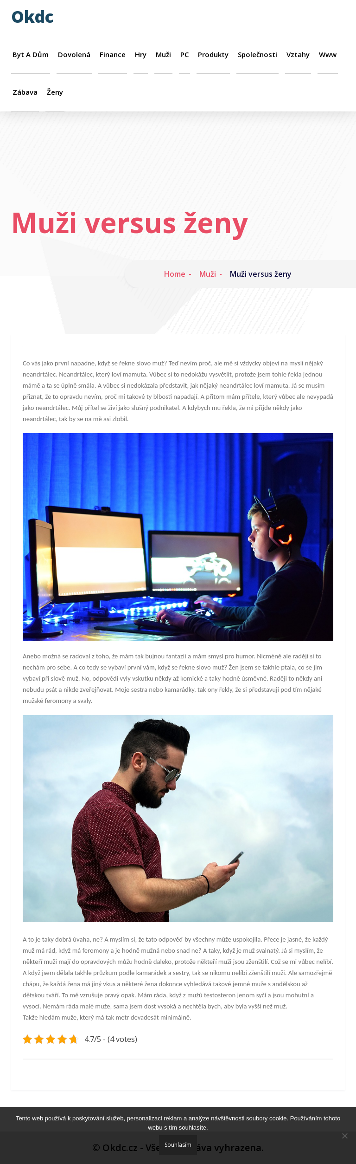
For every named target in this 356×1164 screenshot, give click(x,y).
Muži (163, 54)
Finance (113, 54)
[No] (344, 1135)
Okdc (32, 16)
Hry (140, 54)
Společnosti (257, 54)
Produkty (213, 54)
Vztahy (298, 54)
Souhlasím (178, 1145)
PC (184, 54)
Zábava (25, 92)
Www (328, 54)
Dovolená (74, 54)
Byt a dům (31, 54)
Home (174, 274)
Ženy (55, 92)
